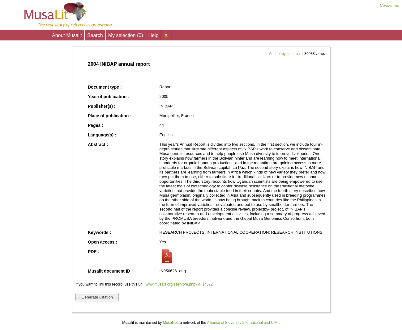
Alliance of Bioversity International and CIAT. (243, 322)
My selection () (125, 35)
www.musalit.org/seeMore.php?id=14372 (179, 284)
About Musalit (67, 35)
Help (153, 35)
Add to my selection (285, 54)
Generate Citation (97, 297)
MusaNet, (171, 322)
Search (95, 35)
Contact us (389, 5)
